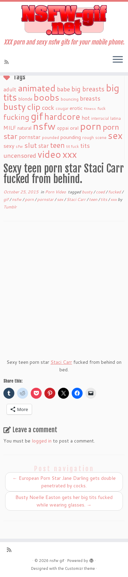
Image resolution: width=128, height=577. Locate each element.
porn (30, 199)
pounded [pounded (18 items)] (50, 137)
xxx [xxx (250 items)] (69, 154)
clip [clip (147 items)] (34, 107)
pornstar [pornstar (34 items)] (30, 137)
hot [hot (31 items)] (86, 117)
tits (104, 199)
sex (60, 199)
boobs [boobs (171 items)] (46, 97)
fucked (115, 192)
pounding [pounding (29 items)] (70, 137)
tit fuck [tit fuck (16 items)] (72, 146)
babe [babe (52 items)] (63, 89)
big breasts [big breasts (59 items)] (87, 88)
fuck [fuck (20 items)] (101, 108)
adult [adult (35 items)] (9, 89)
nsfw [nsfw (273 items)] (44, 126)
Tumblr (10, 207)
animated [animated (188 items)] (37, 87)
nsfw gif (56, 560)
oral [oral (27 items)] (74, 127)
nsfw (17, 199)
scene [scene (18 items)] (100, 137)
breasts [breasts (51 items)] (90, 98)
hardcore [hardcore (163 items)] (62, 116)
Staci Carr (77, 199)
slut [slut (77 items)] (30, 145)
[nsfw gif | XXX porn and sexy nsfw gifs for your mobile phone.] (64, 20)
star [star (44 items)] (43, 145)
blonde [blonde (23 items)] (25, 98)
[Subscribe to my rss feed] (7, 62)
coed (101, 192)
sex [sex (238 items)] (115, 135)
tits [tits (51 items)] (85, 145)
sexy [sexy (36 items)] (8, 146)
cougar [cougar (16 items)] (62, 108)
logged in (42, 440)
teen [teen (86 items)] (57, 145)
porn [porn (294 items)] (90, 126)
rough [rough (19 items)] (88, 137)
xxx (114, 199)
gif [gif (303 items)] (37, 116)
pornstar (46, 199)
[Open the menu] (118, 60)
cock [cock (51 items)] (48, 107)
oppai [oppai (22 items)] (63, 128)
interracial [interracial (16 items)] (100, 118)
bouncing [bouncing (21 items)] (70, 99)
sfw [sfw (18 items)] (19, 146)
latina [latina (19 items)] (115, 118)
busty (88, 192)
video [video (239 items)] (49, 154)
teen (93, 199)
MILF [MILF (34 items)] (9, 127)
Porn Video (56, 192)
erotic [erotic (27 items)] (76, 108)
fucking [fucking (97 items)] (16, 117)
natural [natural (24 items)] (24, 128)
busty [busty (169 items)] (14, 106)
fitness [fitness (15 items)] (90, 108)
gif (6, 199)
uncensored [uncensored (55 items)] (19, 155)
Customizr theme (80, 568)
